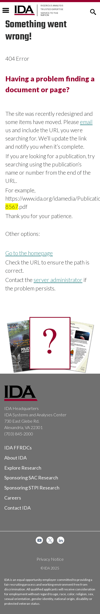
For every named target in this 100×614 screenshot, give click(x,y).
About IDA (15, 458)
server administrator (58, 279)
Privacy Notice (50, 559)
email (86, 121)
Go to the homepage (29, 253)
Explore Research (22, 468)
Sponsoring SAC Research (31, 477)
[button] (93, 11)
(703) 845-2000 (18, 433)
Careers (12, 498)
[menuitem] (39, 540)
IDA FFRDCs (18, 447)
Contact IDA (17, 508)
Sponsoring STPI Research (31, 488)
